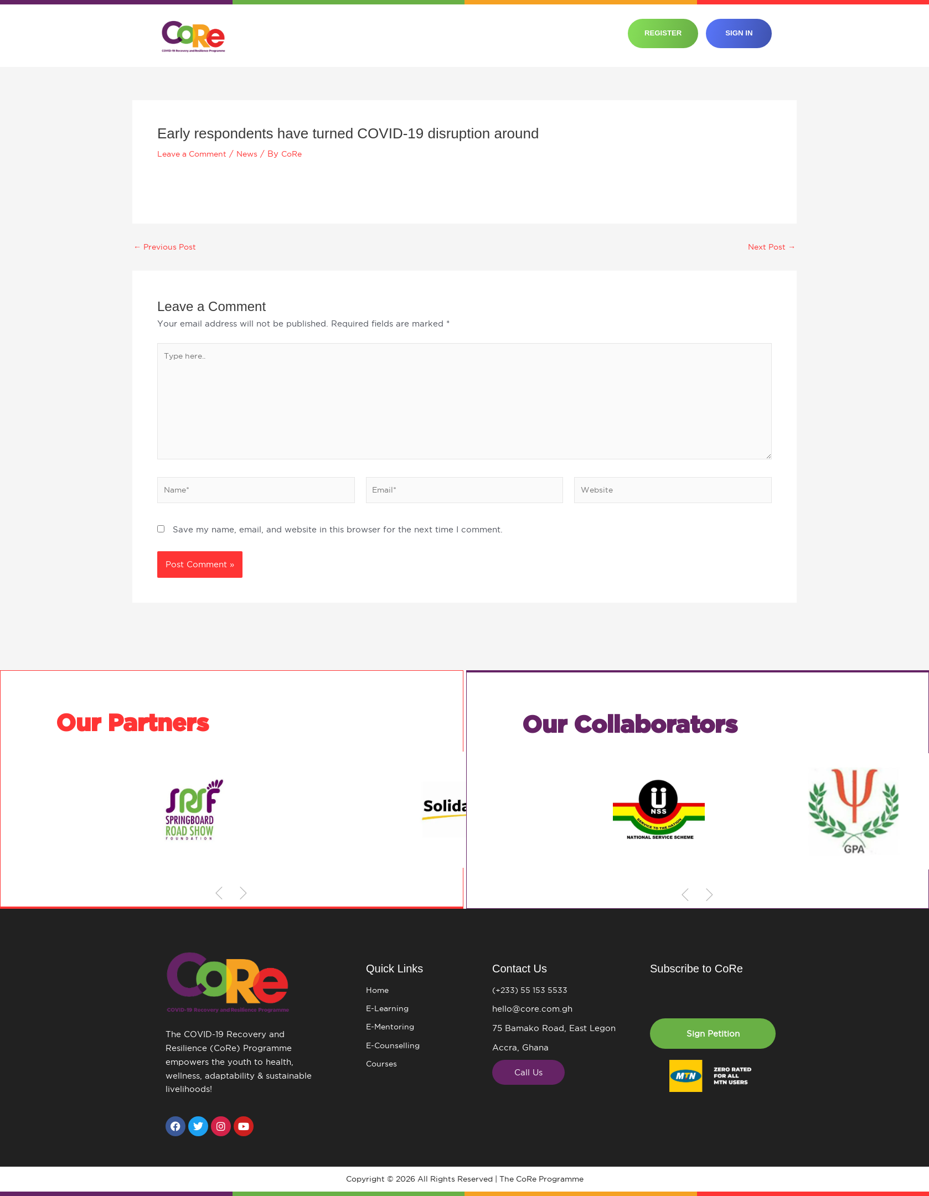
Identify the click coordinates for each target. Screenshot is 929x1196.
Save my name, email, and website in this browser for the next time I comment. (338, 538)
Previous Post (167, 246)
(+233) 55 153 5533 (531, 990)
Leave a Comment (195, 153)
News (254, 153)
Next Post (770, 246)
